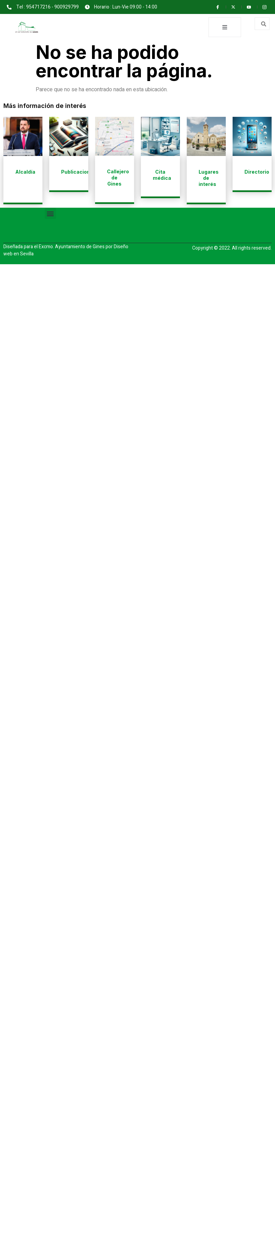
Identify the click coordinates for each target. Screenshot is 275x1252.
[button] (50, 213)
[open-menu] (224, 27)
